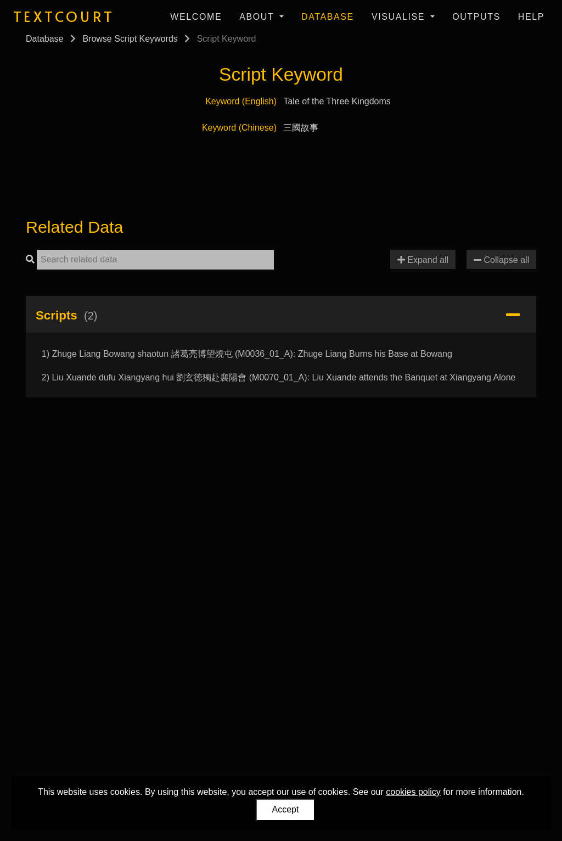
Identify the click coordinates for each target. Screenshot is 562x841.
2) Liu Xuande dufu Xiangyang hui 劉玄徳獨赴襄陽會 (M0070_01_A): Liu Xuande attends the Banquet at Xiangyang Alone (279, 377)
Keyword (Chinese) (239, 127)
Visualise (400, 16)
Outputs (476, 16)
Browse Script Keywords (129, 38)
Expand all (422, 260)
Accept (285, 809)
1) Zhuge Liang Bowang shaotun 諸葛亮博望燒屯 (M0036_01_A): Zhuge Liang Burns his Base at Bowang (247, 353)
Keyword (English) (241, 101)
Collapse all (501, 260)
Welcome (196, 16)
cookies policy (413, 792)
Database (327, 16)
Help (531, 16)
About (258, 16)
